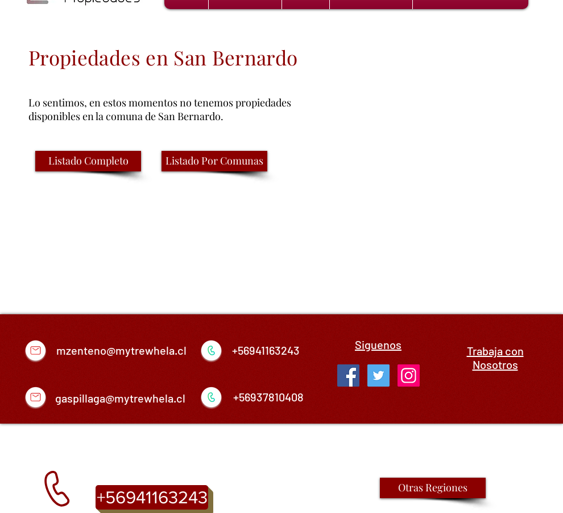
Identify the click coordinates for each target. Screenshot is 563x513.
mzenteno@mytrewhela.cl (121, 350)
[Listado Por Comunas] (214, 161)
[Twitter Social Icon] (378, 375)
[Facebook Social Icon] (348, 375)
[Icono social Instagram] (409, 375)
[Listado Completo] (88, 161)
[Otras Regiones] (433, 488)
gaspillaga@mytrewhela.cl (120, 398)
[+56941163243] (152, 497)
